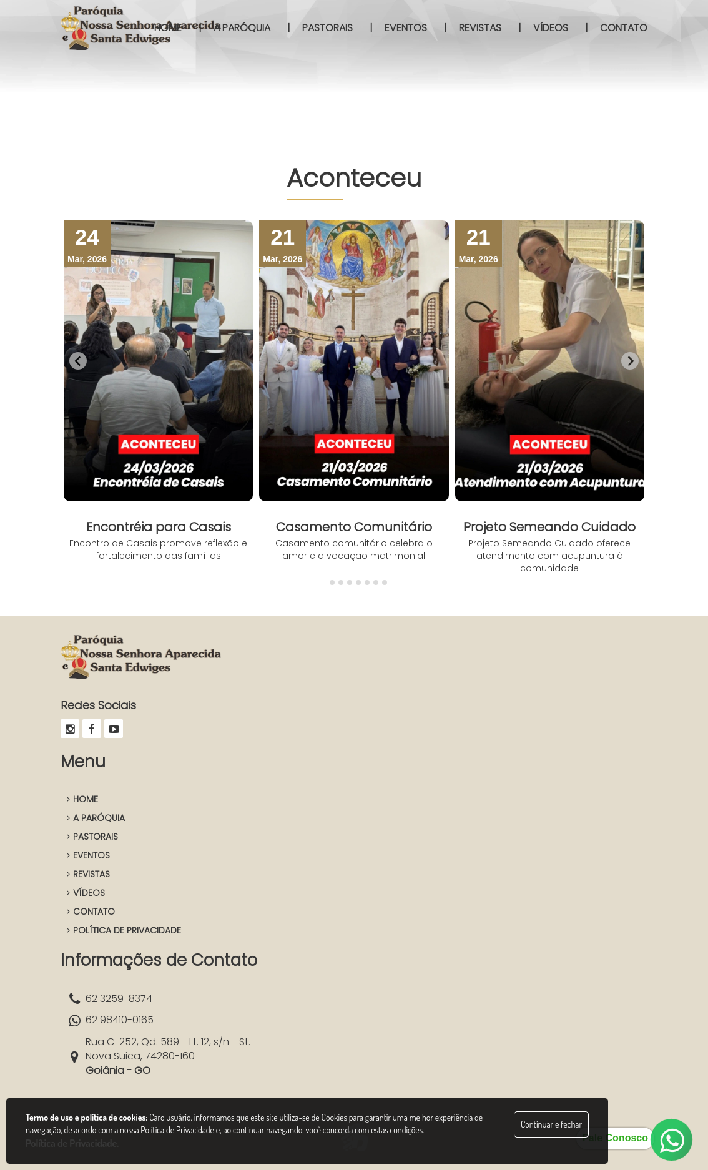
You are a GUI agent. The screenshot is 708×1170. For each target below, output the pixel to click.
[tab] (323, 582)
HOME (82, 799)
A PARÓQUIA (96, 818)
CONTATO (91, 911)
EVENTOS (88, 855)
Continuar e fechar (551, 1124)
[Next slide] (630, 361)
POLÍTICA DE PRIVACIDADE (124, 930)
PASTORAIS (92, 836)
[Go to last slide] (78, 361)
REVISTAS (88, 874)
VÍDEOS (86, 893)
